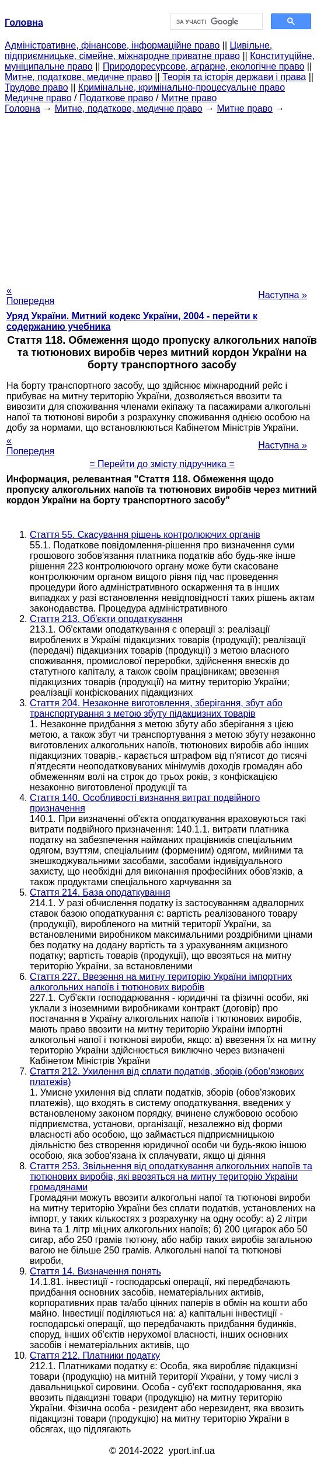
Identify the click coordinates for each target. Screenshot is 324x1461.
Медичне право (38, 98)
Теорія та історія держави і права (234, 77)
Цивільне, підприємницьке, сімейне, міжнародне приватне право (138, 50)
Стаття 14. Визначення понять (95, 1271)
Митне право (189, 98)
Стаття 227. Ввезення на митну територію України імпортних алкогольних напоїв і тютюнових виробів (161, 982)
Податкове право (116, 98)
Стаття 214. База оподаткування (100, 892)
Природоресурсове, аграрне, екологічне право (203, 66)
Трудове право (36, 87)
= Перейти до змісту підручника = (162, 464)
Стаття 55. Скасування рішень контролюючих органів (145, 535)
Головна (22, 108)
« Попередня (30, 295)
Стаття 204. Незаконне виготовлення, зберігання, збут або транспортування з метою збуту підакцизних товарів (156, 708)
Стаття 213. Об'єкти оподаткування (106, 619)
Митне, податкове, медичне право (78, 77)
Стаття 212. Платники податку (95, 1355)
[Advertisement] (162, 196)
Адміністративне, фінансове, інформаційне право (112, 45)
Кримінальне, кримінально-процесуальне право (181, 87)
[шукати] (215, 21)
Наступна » (282, 295)
